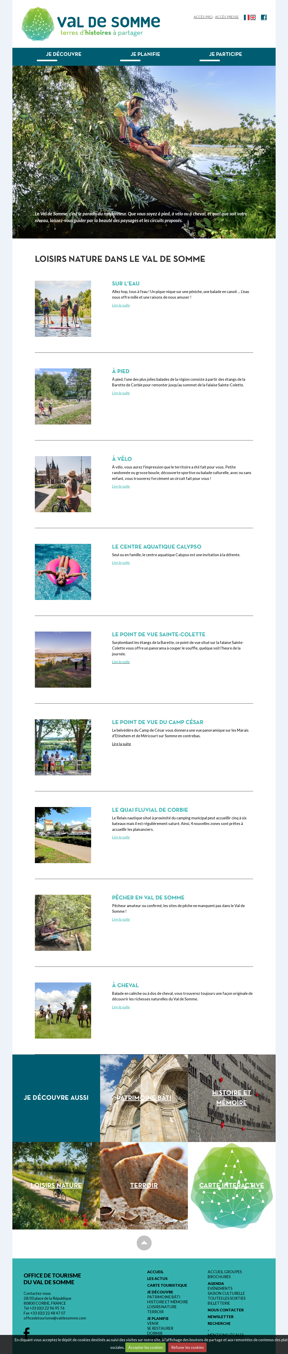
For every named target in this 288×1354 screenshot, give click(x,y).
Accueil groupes (225, 1272)
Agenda (216, 1283)
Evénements (220, 1288)
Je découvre (63, 54)
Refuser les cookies (187, 1347)
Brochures (219, 1277)
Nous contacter (226, 1310)
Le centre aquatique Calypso (156, 547)
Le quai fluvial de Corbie (150, 810)
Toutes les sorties (226, 1298)
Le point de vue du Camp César (157, 722)
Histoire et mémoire (167, 1302)
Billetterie (219, 1303)
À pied (120, 371)
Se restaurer (160, 1328)
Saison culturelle (226, 1293)
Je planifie (145, 54)
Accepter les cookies (145, 1347)
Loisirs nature (162, 1307)
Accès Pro (203, 17)
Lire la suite (121, 305)
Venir (152, 1323)
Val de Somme (108, 22)
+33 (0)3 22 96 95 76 (47, 1308)
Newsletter (221, 1317)
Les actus (157, 1278)
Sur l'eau (126, 284)
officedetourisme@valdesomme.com (55, 1318)
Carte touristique (167, 1285)
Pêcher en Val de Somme (148, 898)
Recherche (219, 1323)
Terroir (155, 1312)
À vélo (122, 459)
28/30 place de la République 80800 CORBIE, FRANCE (47, 1301)
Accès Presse (227, 17)
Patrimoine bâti (163, 1297)
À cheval (125, 985)
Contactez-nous (37, 1293)
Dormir (154, 1333)
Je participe (225, 54)
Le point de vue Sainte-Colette (158, 634)
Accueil (155, 1272)
